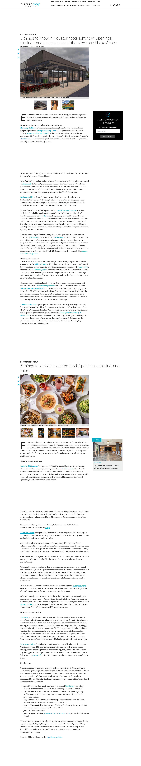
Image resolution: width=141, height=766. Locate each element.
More (98, 5)
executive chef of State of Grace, (57, 713)
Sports (88, 5)
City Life (67, 2)
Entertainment (76, 2)
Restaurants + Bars (57, 2)
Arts (98, 2)
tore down (44, 216)
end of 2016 (83, 267)
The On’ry (69, 686)
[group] (40, 105)
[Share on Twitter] (18, 53)
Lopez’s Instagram (38, 269)
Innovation (81, 5)
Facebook (27, 184)
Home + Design (61, 5)
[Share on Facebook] (18, 49)
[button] (26, 433)
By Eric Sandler (24, 46)
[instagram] (117, 5)
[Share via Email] (18, 57)
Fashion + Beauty (71, 5)
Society (53, 5)
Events (94, 5)
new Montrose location (66, 210)
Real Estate (91, 2)
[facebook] (111, 5)
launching (34, 237)
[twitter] (114, 5)
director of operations (46, 285)
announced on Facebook (37, 133)
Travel (84, 2)
